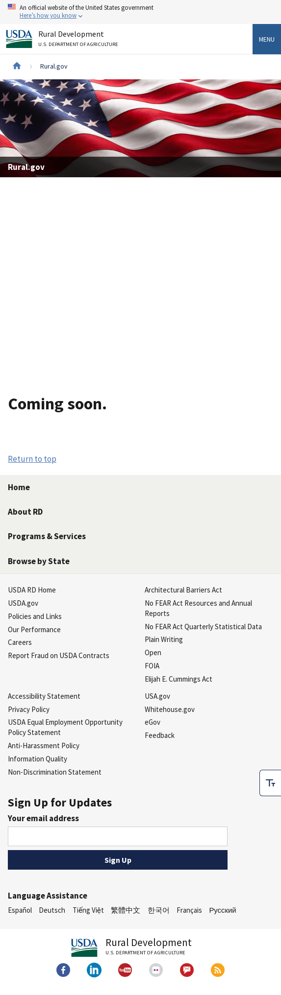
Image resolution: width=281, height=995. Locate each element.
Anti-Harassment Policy (43, 745)
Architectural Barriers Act (183, 589)
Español (20, 910)
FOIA (152, 665)
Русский (222, 910)
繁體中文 (125, 910)
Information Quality (37, 758)
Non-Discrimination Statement (55, 772)
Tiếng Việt (88, 910)
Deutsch (52, 910)
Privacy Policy (29, 709)
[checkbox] (270, 783)
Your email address (43, 818)
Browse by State (39, 561)
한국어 (159, 910)
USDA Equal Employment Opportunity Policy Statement (65, 727)
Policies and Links (35, 616)
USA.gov (157, 696)
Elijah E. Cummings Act (178, 679)
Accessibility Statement (44, 696)
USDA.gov (23, 603)
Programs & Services (47, 536)
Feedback (160, 735)
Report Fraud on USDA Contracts (58, 655)
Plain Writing (164, 639)
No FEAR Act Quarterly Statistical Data (203, 626)
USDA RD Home (32, 589)
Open (153, 652)
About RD (25, 511)
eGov (152, 722)
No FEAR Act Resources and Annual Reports (198, 608)
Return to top (32, 458)
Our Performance (34, 629)
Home (19, 487)
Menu (267, 39)
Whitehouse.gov (170, 709)
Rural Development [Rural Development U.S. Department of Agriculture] (79, 40)
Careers (20, 642)
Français (189, 910)
